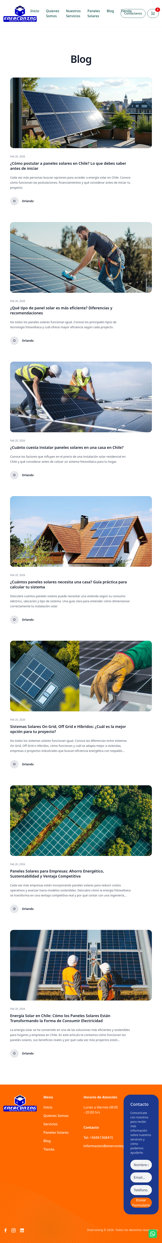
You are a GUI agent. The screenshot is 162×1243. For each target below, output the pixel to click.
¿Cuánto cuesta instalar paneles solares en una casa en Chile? (67, 447)
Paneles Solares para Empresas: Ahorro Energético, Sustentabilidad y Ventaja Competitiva (57, 874)
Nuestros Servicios (73, 13)
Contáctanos (133, 13)
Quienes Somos (52, 13)
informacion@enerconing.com (108, 1146)
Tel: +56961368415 (98, 1137)
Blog (110, 11)
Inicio (34, 11)
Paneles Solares (94, 13)
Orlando (28, 201)
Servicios (50, 1124)
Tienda (126, 11)
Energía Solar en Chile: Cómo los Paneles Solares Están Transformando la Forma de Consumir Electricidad (60, 1018)
